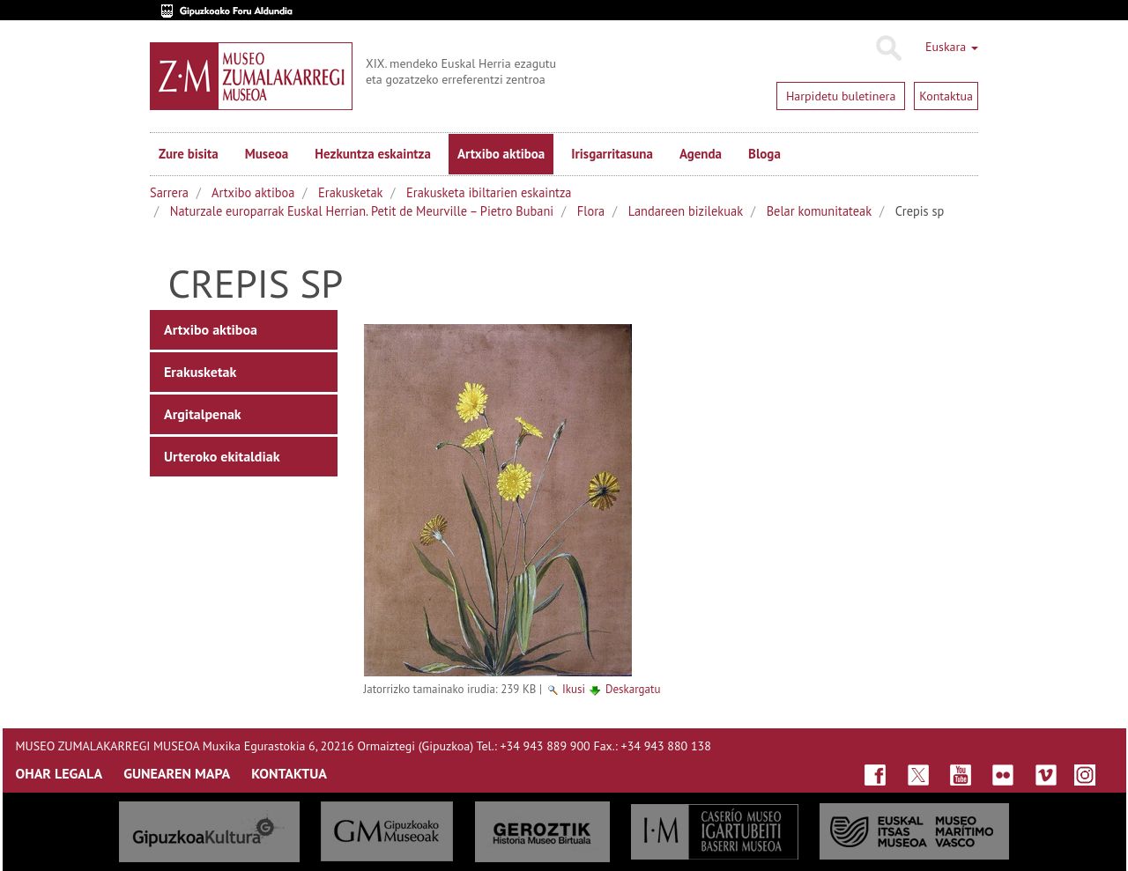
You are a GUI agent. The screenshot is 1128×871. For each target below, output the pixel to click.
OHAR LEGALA (59, 773)
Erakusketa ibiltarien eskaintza (488, 192)
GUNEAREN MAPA (176, 773)
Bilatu (887, 48)
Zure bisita (189, 153)
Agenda (700, 153)
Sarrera (169, 192)
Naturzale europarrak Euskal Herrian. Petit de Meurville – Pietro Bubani (361, 211)
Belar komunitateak (819, 211)
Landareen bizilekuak (685, 211)
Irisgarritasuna (612, 153)
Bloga (764, 153)
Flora (591, 211)
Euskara (951, 47)
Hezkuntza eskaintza (373, 153)
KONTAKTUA (289, 773)
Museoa (266, 153)
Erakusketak (350, 192)
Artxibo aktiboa (501, 153)
